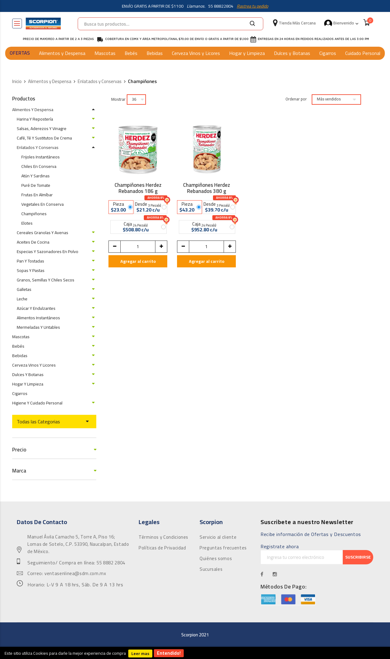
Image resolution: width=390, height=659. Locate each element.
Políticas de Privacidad (162, 548)
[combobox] (170, 24)
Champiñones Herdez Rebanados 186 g (138, 188)
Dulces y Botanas (292, 53)
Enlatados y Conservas (100, 81)
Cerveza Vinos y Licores (196, 53)
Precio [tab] (19, 449)
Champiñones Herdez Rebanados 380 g (206, 188)
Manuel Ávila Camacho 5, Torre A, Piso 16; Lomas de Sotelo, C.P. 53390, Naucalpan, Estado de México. (78, 544)
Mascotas (104, 53)
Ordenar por (296, 99)
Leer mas (140, 653)
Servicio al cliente (218, 537)
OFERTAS (20, 52)
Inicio (17, 81)
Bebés (131, 53)
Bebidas (155, 53)
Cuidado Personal (362, 53)
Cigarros (327, 53)
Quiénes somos (216, 558)
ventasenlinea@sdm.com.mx (75, 573)
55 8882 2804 (111, 563)
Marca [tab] (19, 470)
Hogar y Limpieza (247, 53)
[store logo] (43, 23)
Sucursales (211, 569)
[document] (195, 652)
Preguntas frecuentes (223, 548)
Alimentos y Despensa (62, 53)
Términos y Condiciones (163, 537)
